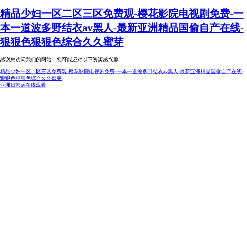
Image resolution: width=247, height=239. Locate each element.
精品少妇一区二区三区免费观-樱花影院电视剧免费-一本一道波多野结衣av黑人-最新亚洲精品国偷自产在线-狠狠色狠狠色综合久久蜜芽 (121, 28)
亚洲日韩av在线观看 (23, 85)
